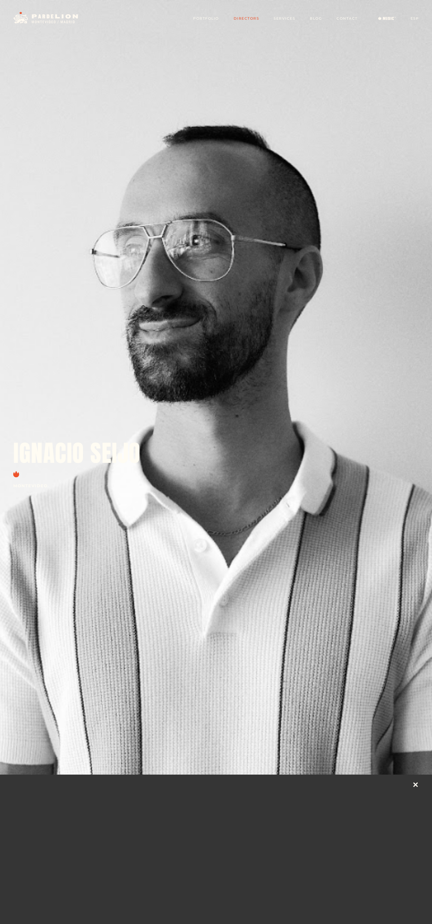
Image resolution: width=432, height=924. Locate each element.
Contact (347, 18)
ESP (415, 18)
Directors (246, 18)
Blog (316, 18)
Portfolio (206, 18)
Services (284, 18)
